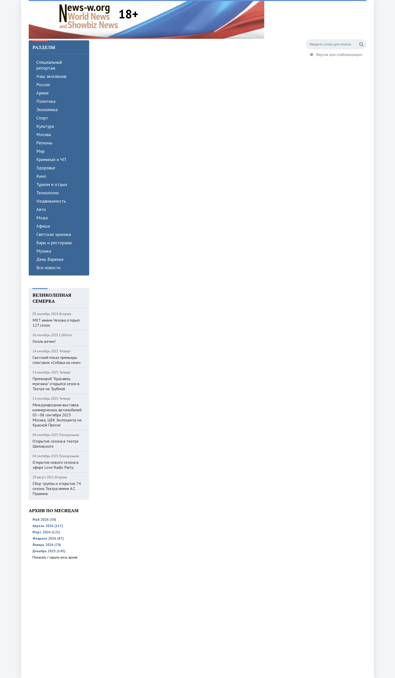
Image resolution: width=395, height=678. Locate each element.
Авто (41, 209)
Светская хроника (53, 234)
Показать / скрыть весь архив (54, 557)
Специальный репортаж (49, 65)
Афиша (43, 226)
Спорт (42, 118)
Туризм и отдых (51, 184)
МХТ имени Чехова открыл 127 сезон (56, 323)
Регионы (44, 143)
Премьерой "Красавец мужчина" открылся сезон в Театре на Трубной (56, 383)
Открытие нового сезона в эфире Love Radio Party (55, 465)
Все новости (48, 267)
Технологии (47, 193)
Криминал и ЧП (51, 159)
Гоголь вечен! (43, 341)
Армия (42, 93)
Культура (45, 126)
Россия (43, 84)
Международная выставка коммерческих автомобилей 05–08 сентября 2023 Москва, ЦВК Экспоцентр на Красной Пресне (57, 414)
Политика (45, 101)
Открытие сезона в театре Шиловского (55, 444)
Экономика (47, 109)
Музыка (43, 251)
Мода (42, 218)
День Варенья (49, 259)
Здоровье (45, 168)
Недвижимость (51, 201)
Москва (43, 134)
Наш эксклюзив (51, 76)
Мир (40, 151)
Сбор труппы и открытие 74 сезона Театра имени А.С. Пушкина (56, 488)
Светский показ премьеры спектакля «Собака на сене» (56, 360)
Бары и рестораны (54, 242)
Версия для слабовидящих (336, 54)
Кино (41, 176)
